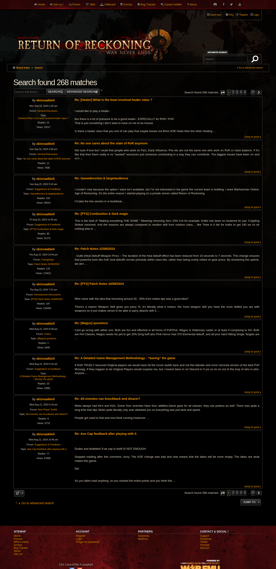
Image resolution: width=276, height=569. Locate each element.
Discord (204, 548)
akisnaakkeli (45, 100)
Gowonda (143, 535)
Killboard (110, 4)
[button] (222, 92)
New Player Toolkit (47, 409)
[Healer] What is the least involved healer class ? (43, 118)
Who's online (21, 541)
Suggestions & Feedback (47, 189)
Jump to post (251, 136)
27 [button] (253, 92)
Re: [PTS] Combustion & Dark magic (101, 213)
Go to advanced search (251, 67)
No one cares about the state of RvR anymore (47, 158)
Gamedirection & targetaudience (47, 193)
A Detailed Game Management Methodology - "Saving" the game (43, 377)
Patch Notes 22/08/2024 (46, 264)
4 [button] (241, 92)
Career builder (173, 4)
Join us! (18, 554)
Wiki (92, 4)
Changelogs (47, 259)
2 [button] (233, 92)
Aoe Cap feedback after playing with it (46, 449)
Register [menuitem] (243, 14)
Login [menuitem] (256, 14)
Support (204, 535)
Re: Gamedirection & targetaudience (101, 178)
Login (79, 538)
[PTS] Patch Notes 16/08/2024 (47, 299)
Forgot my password (87, 541)
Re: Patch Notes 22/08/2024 (95, 248)
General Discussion (47, 111)
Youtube (205, 545)
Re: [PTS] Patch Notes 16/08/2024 (99, 283)
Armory (127, 4)
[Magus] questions (46, 338)
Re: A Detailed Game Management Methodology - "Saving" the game (125, 358)
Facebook (206, 538)
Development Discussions (47, 294)
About (193, 4)
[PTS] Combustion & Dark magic (47, 229)
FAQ (231, 14)
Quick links (215, 14)
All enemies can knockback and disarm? (47, 414)
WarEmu (143, 538)
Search (255, 60)
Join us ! (58, 4)
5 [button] (245, 92)
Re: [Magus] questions (91, 323)
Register (81, 535)
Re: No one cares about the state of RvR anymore (111, 143)
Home (41, 4)
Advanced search (217, 52)
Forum (76, 4)
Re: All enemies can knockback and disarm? (107, 398)
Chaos (47, 334)
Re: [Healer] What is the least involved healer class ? (113, 100)
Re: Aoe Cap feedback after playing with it (105, 433)
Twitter (204, 541)
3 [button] (237, 92)
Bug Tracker (148, 4)
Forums (18, 538)
